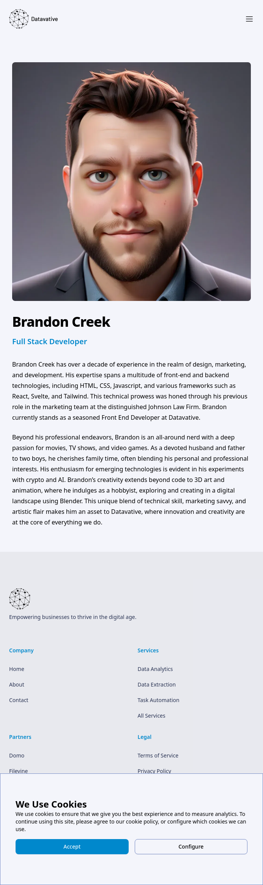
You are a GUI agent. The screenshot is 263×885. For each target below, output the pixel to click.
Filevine (18, 771)
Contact (18, 700)
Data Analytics (155, 668)
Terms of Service (158, 755)
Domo (16, 755)
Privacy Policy (154, 771)
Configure (190, 846)
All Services (151, 715)
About (16, 684)
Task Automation (159, 700)
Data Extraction (157, 684)
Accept (71, 846)
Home (16, 668)
